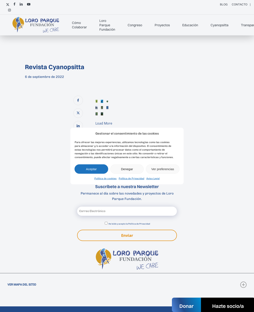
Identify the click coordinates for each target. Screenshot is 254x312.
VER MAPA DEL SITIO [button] (127, 285)
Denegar (127, 169)
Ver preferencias (162, 169)
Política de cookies (105, 178)
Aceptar (91, 169)
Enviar (127, 235)
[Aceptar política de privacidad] (106, 223)
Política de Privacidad (131, 178)
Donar (186, 306)
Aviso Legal (153, 178)
